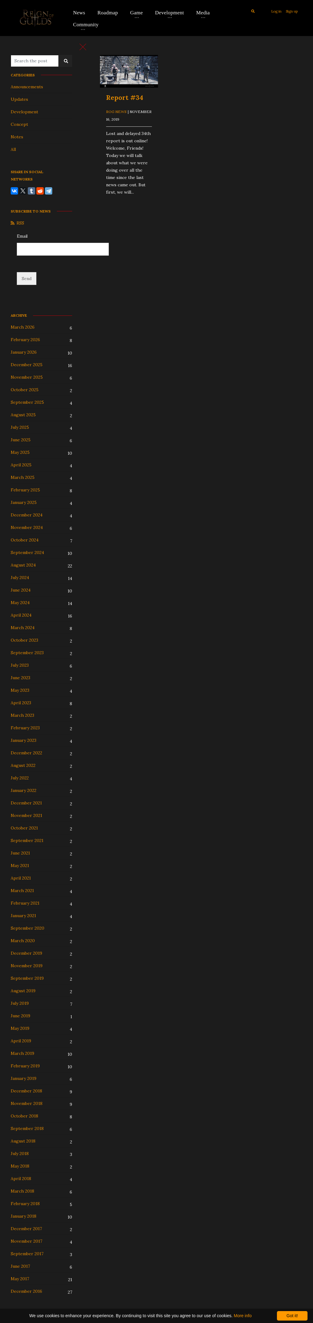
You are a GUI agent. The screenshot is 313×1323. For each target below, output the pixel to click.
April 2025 (21, 465)
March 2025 (23, 477)
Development (169, 13)
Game (136, 13)
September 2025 (27, 402)
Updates (19, 99)
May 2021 (20, 865)
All (13, 149)
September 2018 (27, 1128)
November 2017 (26, 1241)
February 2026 (25, 339)
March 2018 (22, 1191)
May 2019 (20, 1028)
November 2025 (27, 377)
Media (203, 13)
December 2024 (26, 515)
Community (86, 24)
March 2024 (23, 627)
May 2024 (20, 602)
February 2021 (25, 903)
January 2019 (23, 1078)
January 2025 (24, 502)
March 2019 (22, 1053)
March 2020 (23, 940)
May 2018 (20, 1166)
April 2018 (21, 1178)
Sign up (292, 11)
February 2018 (25, 1203)
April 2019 (21, 1041)
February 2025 (25, 490)
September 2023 (27, 652)
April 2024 (21, 615)
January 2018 (23, 1216)
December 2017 (26, 1228)
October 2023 (24, 640)
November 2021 (26, 815)
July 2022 (20, 778)
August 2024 (23, 565)
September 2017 (27, 1253)
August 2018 (23, 1141)
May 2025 (20, 452)
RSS (17, 223)
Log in (276, 11)
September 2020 (27, 928)
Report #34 (124, 97)
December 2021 (26, 803)
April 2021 (21, 878)
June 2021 (20, 853)
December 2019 (26, 953)
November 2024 (27, 527)
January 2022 (23, 790)
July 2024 (20, 577)
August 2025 (23, 414)
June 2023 (20, 677)
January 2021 (23, 915)
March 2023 (22, 715)
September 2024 (27, 552)
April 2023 (21, 702)
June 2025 (21, 440)
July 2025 (20, 427)
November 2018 (26, 1103)
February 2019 (25, 1066)
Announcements (27, 86)
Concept (19, 124)
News (79, 13)
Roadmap (108, 13)
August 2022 (23, 765)
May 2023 (20, 690)
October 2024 (25, 540)
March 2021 (22, 890)
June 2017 (20, 1266)
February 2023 (25, 728)
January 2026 (24, 352)
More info (243, 1315)
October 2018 (24, 1116)
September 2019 (27, 978)
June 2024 (21, 590)
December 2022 (26, 753)
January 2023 (23, 740)
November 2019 (26, 965)
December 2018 (26, 1091)
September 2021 (27, 840)
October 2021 (24, 828)
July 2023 (20, 665)
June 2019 (20, 1016)
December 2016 (26, 1291)
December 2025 (26, 364)
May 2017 (20, 1278)
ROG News (116, 111)
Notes (17, 137)
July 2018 (20, 1153)
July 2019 (20, 1003)
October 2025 (25, 389)
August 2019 (23, 990)
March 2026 (23, 327)
